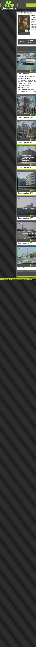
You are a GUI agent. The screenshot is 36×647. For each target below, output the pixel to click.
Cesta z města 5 (24, 193)
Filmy (22, 5)
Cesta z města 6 (24, 218)
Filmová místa (30, 41)
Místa (29, 5)
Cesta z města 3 (24, 142)
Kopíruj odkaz (21, 91)
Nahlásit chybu (7, 279)
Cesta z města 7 (24, 243)
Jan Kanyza (31, 83)
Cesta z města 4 (24, 167)
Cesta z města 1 (24, 74)
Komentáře (29, 91)
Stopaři (21, 268)
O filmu (22, 41)
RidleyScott (31, 89)
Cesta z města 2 (24, 117)
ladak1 (28, 85)
